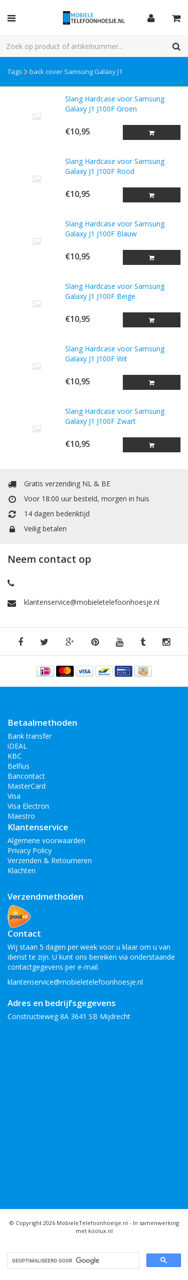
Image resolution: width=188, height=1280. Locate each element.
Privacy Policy (30, 850)
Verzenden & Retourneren (50, 860)
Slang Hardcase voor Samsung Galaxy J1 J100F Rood (114, 166)
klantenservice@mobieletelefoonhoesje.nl (91, 602)
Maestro (21, 816)
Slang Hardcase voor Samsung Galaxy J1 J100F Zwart (114, 416)
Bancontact (26, 776)
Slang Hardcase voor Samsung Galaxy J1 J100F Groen (114, 103)
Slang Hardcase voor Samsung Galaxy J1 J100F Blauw (114, 228)
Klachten (22, 870)
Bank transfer (30, 736)
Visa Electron (28, 806)
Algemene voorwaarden (46, 840)
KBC (15, 756)
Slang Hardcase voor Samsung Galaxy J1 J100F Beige (114, 291)
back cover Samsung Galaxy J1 (76, 71)
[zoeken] (72, 1261)
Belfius (19, 766)
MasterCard (27, 786)
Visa (14, 796)
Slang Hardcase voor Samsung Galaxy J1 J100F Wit (114, 353)
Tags (15, 71)
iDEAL (17, 746)
